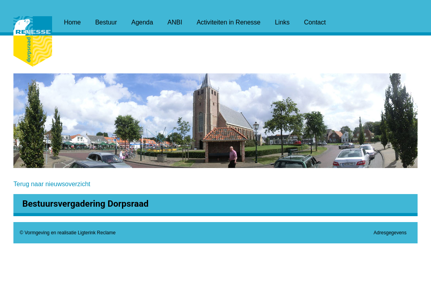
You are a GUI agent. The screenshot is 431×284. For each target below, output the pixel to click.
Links (282, 22)
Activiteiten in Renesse (228, 22)
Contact (315, 22)
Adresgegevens (390, 232)
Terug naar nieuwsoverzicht (51, 184)
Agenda (142, 22)
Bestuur (106, 22)
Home (72, 22)
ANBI (174, 22)
